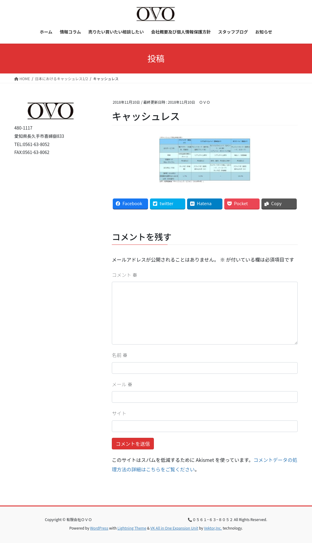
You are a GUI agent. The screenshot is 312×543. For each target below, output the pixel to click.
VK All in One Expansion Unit (174, 527)
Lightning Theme (131, 527)
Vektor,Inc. (213, 527)
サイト (119, 413)
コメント (124, 274)
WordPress (99, 527)
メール (122, 384)
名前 (120, 355)
